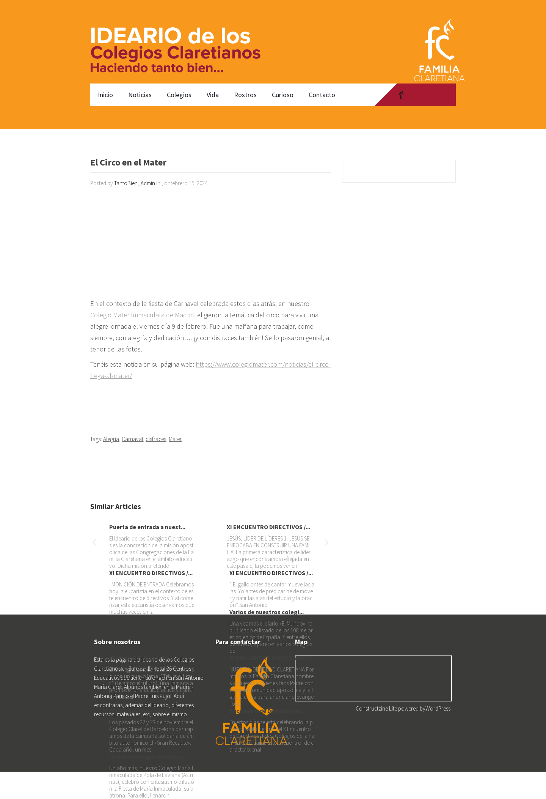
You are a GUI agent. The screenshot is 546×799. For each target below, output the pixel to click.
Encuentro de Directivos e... (266, 710)
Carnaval (132, 439)
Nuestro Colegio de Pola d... (147, 756)
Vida (213, 94)
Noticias (140, 94)
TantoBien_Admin (134, 183)
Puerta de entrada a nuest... (147, 527)
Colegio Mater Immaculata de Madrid (142, 314)
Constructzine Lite (377, 708)
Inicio (105, 94)
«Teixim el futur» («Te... (141, 658)
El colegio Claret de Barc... (145, 710)
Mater (175, 439)
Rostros (245, 94)
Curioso (282, 94)
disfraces (156, 439)
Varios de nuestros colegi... (266, 612)
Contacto (322, 94)
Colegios (179, 94)
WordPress (437, 708)
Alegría (111, 439)
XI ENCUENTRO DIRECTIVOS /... (268, 527)
